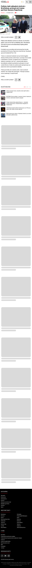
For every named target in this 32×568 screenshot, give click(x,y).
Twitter (2, 548)
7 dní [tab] (30, 87)
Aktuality (3, 495)
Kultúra (2, 500)
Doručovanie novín (5, 543)
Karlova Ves (3, 524)
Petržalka (19, 514)
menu (30, 2)
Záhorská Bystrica (21, 527)
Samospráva (4, 498)
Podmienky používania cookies (8, 536)
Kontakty (3, 534)
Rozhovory (3, 497)
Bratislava (3, 514)
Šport (2, 507)
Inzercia (3, 539)
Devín (2, 517)
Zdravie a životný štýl (6, 502)
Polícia (3, 12)
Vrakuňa (19, 525)
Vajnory (18, 524)
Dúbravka (3, 520)
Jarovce (3, 522)
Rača (18, 517)
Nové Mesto (3, 527)
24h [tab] (25, 87)
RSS (2, 544)
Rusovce (19, 519)
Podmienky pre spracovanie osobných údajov (11, 538)
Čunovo (3, 516)
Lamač (2, 525)
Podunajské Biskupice (22, 516)
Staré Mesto (20, 522)
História (3, 505)
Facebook (3, 546)
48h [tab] (27, 87)
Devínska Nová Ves (5, 519)
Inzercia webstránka (5, 541)
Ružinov (19, 520)
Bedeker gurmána (5, 503)
